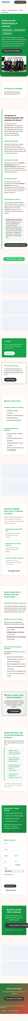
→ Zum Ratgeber (14, 711)
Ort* (16, 862)
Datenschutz (16, 1012)
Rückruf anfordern (10, 887)
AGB (10, 1012)
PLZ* (5, 862)
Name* (5, 843)
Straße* (6, 855)
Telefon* (6, 849)
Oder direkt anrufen (11, 891)
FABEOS (6, 2)
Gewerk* (6, 868)
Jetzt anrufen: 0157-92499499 (12, 51)
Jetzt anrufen (9, 353)
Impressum (4, 1012)
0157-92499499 (20, 2)
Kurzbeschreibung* (8, 874)
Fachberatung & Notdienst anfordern (16, 245)
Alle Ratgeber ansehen (14, 571)
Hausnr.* (17, 855)
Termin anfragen (10, 379)
